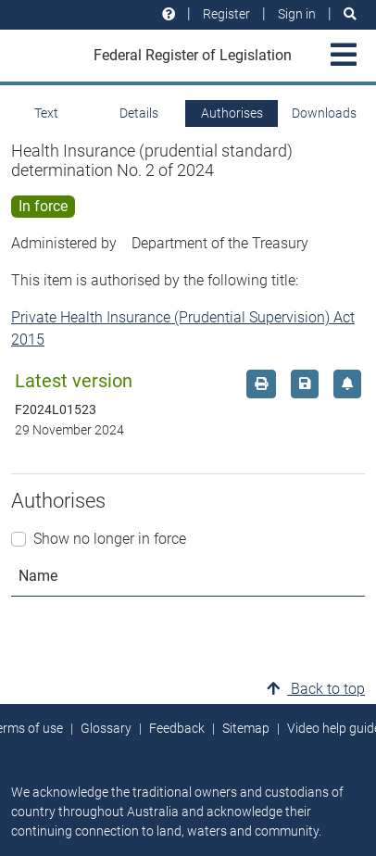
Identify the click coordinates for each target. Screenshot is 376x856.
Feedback (177, 728)
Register (226, 13)
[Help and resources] (168, 14)
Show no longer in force (109, 539)
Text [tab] (46, 113)
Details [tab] (138, 113)
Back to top (316, 689)
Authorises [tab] (232, 113)
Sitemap (245, 728)
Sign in (297, 13)
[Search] (350, 14)
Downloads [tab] (324, 113)
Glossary (106, 728)
